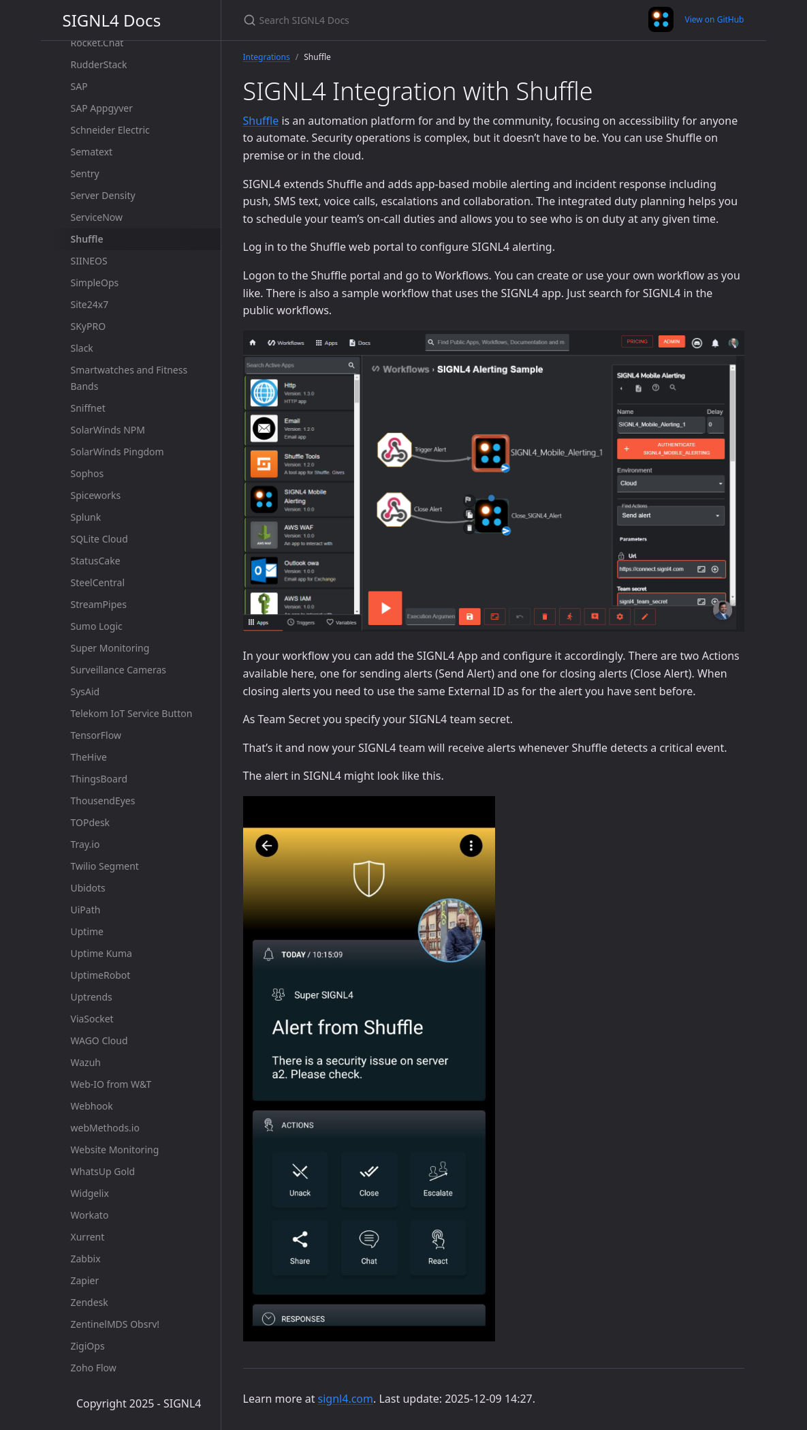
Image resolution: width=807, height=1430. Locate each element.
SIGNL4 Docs (112, 20)
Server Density (103, 195)
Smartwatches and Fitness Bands (129, 378)
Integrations (266, 57)
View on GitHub (714, 19)
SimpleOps (95, 282)
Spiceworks (96, 495)
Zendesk (89, 1302)
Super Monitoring (110, 647)
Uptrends (91, 996)
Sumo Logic (97, 626)
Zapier (85, 1280)
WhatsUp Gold (103, 1171)
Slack (82, 347)
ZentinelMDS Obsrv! (115, 1324)
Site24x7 (90, 304)
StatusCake (96, 560)
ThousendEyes (103, 800)
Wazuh (86, 1062)
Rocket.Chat (97, 42)
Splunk (86, 517)
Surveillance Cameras (118, 669)
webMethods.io (105, 1127)
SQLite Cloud (99, 538)
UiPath (86, 909)
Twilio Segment (105, 865)
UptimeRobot (101, 975)
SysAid (85, 691)
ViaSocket (92, 1018)
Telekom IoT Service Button (132, 713)
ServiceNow (97, 217)
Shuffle (87, 238)
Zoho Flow (93, 1367)
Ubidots (88, 887)
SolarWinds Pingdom (117, 451)
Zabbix (86, 1258)
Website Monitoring (115, 1149)
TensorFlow (96, 735)
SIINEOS (89, 260)
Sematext (92, 151)
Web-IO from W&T (111, 1084)
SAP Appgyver (102, 108)
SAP (79, 86)
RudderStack (99, 64)
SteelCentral (98, 582)
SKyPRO (88, 326)
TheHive (89, 756)
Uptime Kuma (101, 953)
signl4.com (345, 1398)
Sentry (85, 173)
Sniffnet (88, 407)
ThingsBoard (99, 778)
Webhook (92, 1105)
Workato (90, 1214)
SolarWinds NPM (108, 429)
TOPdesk (90, 822)
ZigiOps (88, 1345)
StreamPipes (99, 604)
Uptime (87, 931)
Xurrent (88, 1236)
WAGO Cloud (99, 1040)
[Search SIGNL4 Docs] (403, 20)
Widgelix (90, 1193)
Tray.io (85, 844)
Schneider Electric (110, 129)
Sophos (87, 473)
